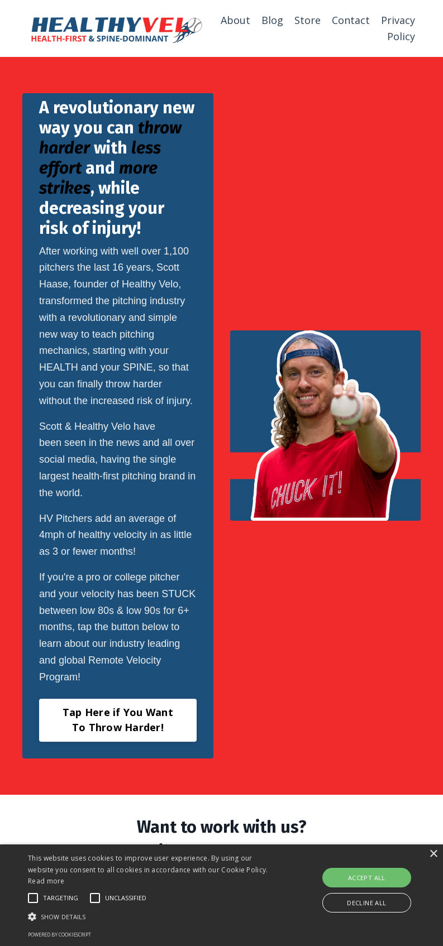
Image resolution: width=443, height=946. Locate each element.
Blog (272, 20)
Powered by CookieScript (59, 934)
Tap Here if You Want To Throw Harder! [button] (118, 719)
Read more (46, 881)
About (235, 20)
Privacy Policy (398, 28)
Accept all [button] (366, 877)
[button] (153, 916)
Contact (351, 20)
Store (307, 20)
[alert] (221, 895)
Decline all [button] (366, 903)
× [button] (433, 854)
